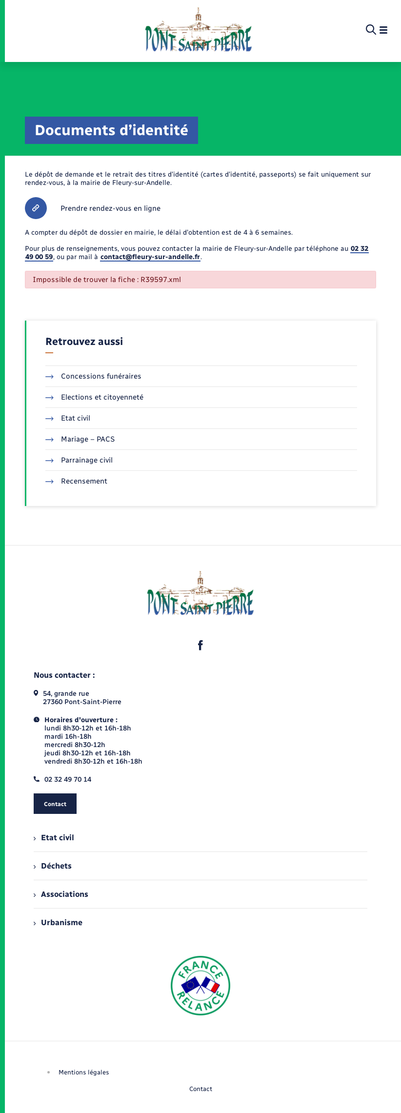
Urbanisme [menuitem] (58, 922)
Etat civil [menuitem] (54, 837)
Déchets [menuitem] (53, 865)
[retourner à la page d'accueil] (198, 30)
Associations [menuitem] (61, 894)
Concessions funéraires (93, 376)
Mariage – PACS (80, 439)
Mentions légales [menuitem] (84, 1072)
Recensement (76, 481)
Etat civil (67, 418)
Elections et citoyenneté (94, 397)
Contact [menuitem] (200, 1089)
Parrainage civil (79, 460)
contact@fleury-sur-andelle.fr (150, 257)
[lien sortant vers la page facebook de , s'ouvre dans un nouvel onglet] (200, 645)
